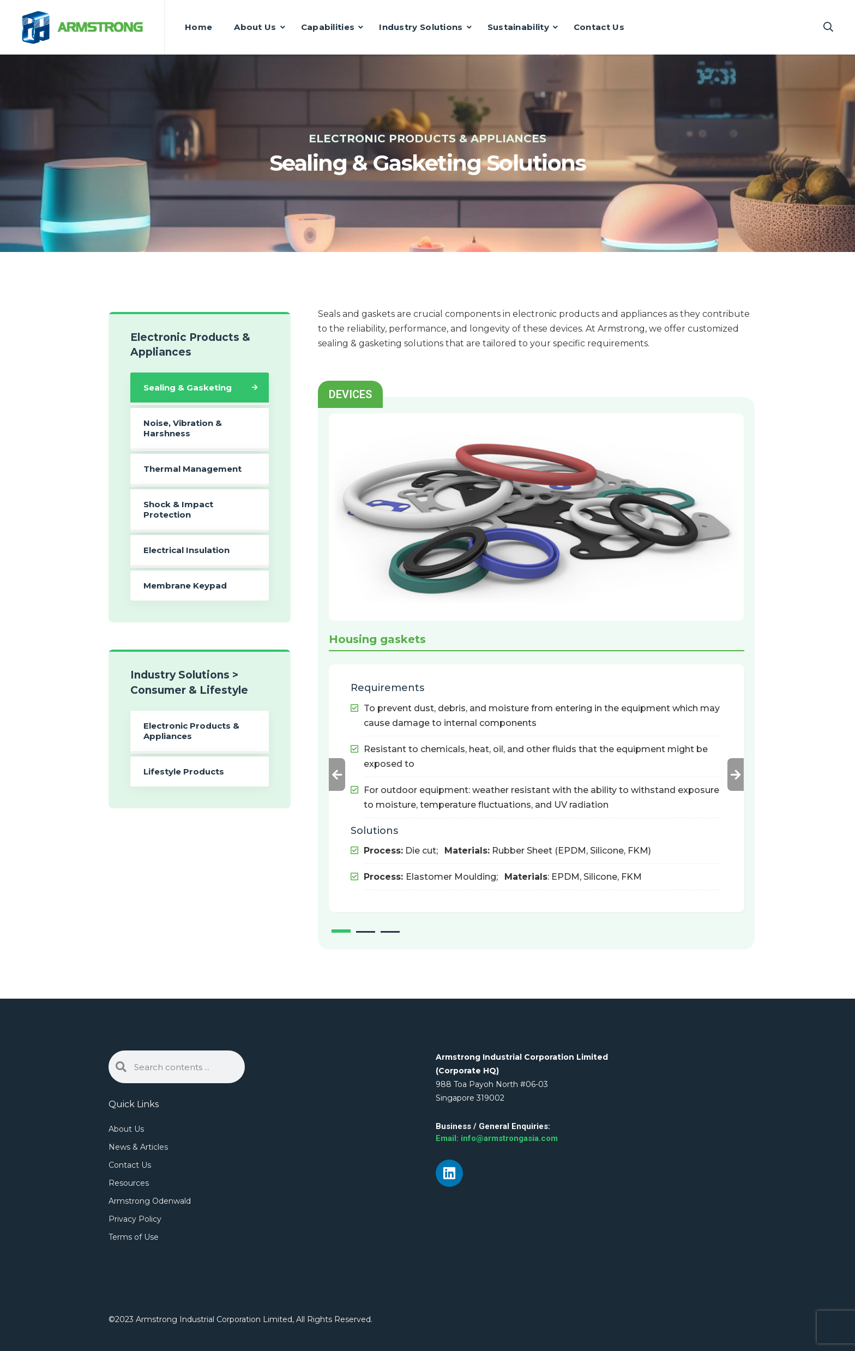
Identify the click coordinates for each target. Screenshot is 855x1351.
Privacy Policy (135, 1219)
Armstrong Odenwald (150, 1201)
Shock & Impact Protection (178, 509)
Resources (129, 1183)
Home (198, 27)
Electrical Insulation (186, 550)
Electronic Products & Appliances (191, 730)
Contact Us (599, 27)
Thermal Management (192, 469)
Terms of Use (134, 1237)
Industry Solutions (420, 27)
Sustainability (518, 27)
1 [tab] (341, 931)
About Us (255, 27)
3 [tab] (390, 932)
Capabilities (328, 27)
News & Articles (138, 1147)
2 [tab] (365, 932)
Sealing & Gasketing (187, 387)
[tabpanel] (536, 771)
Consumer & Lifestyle (189, 690)
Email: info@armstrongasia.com (497, 1138)
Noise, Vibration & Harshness (182, 428)
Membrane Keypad (185, 585)
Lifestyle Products (183, 771)
